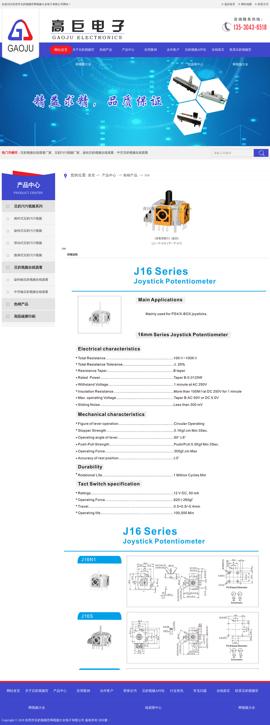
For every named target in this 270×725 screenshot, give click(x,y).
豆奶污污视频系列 (28, 206)
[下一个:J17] (174, 243)
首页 (91, 175)
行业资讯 (176, 691)
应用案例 (150, 49)
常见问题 (200, 691)
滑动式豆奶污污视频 (28, 243)
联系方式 (263, 4)
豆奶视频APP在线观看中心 (195, 52)
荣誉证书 (130, 691)
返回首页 (229, 4)
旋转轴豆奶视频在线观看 (31, 279)
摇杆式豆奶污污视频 (28, 218)
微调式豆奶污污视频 (28, 255)
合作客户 (173, 49)
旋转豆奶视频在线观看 (98, 152)
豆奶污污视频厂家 (67, 152)
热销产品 (106, 49)
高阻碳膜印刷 (24, 316)
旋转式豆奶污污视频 (28, 230)
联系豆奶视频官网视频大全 (240, 52)
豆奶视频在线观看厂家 (36, 152)
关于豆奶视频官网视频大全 (83, 52)
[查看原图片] (162, 238)
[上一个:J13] (159, 243)
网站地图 (246, 4)
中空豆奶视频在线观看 (132, 152)
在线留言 (218, 49)
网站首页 (61, 50)
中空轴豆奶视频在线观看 (31, 292)
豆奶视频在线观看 (28, 267)
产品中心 (128, 49)
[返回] (174, 238)
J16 (147, 175)
